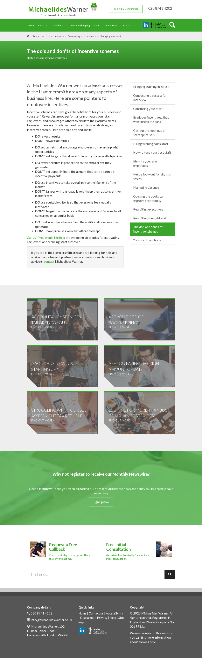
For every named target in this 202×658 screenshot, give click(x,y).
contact (49, 261)
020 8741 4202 (41, 613)
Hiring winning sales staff (150, 144)
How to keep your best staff (152, 152)
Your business (56, 36)
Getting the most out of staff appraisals (149, 133)
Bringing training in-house (151, 86)
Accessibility (114, 613)
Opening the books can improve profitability (148, 198)
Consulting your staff (148, 109)
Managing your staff (110, 36)
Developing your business (82, 36)
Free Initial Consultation (126, 8)
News (98, 25)
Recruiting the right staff (150, 218)
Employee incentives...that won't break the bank (151, 119)
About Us (44, 25)
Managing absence (146, 187)
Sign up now (101, 502)
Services (59, 25)
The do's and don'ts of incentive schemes (148, 229)
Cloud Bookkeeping (79, 25)
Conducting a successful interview (149, 98)
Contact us (129, 25)
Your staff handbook (147, 240)
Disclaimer (87, 617)
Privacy (102, 617)
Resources (112, 25)
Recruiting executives (148, 209)
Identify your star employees (145, 163)
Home (31, 25)
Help (113, 617)
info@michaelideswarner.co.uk (51, 620)
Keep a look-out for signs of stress (152, 176)
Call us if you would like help (46, 237)
